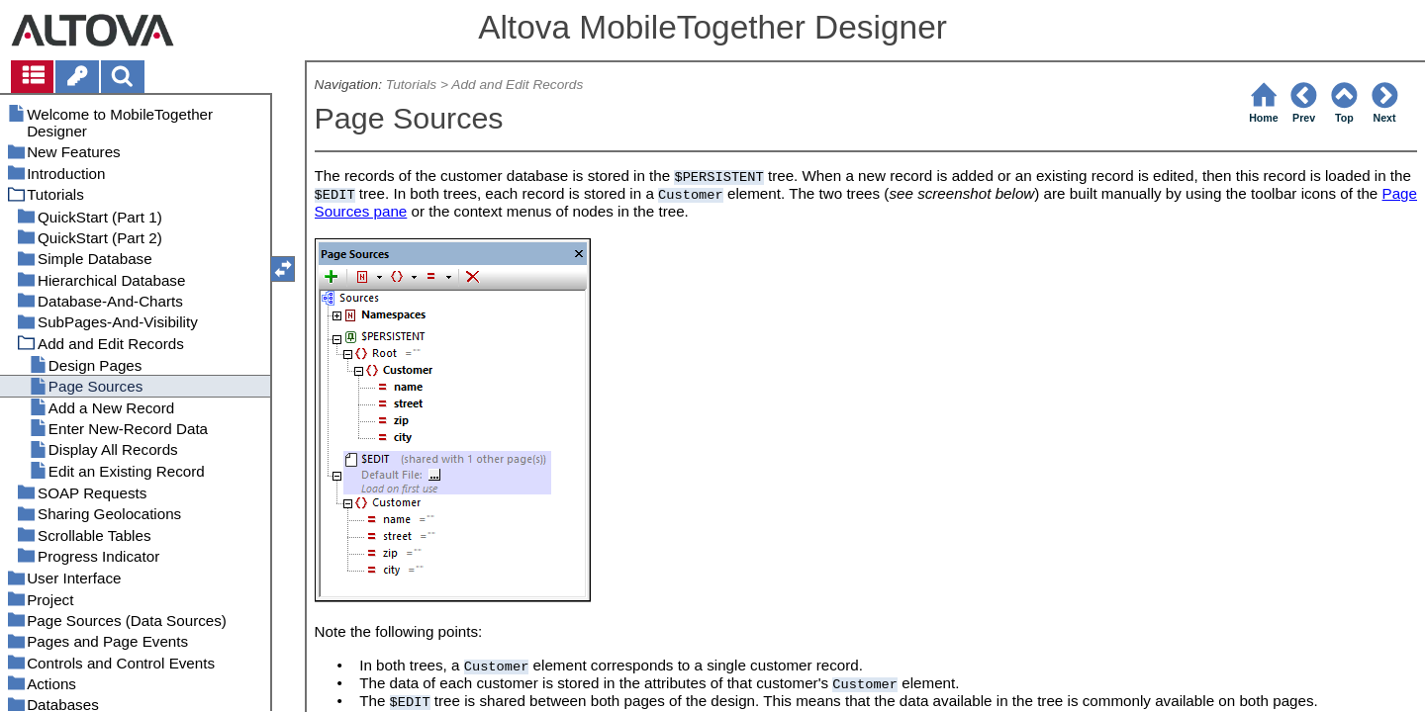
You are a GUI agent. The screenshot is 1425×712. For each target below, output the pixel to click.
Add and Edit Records (517, 84)
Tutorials (411, 84)
